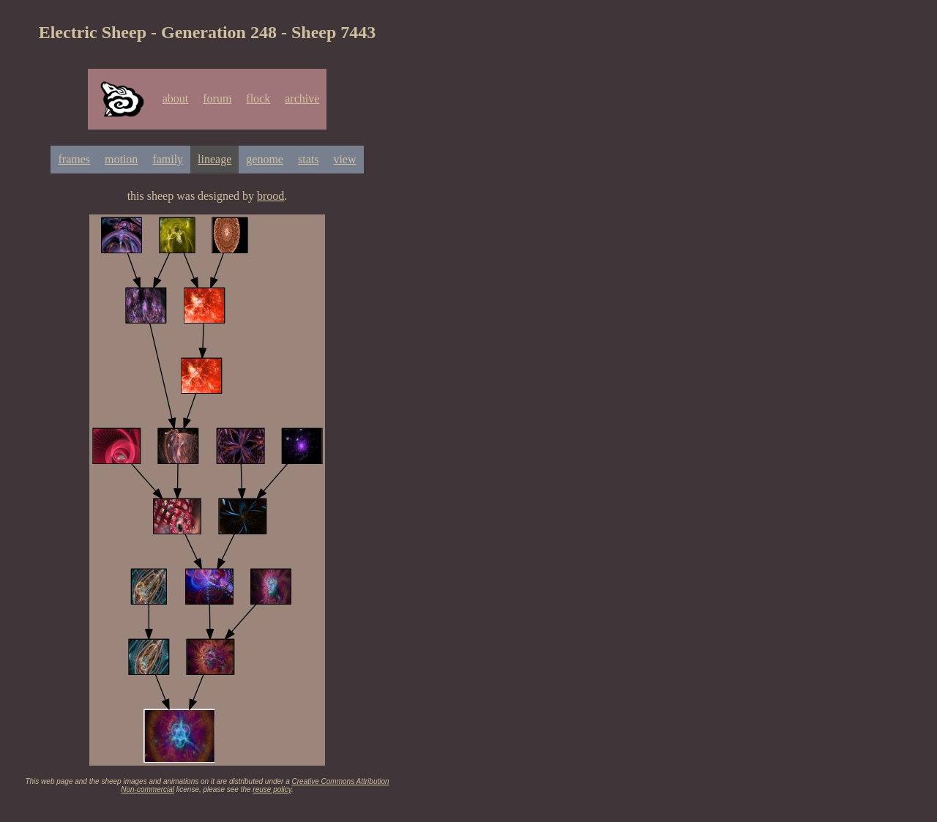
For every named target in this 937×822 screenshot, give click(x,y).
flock (258, 98)
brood (270, 196)
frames (74, 159)
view (344, 159)
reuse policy (272, 789)
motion (121, 159)
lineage (214, 159)
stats (308, 159)
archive (302, 98)
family (167, 159)
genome (264, 159)
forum (217, 98)
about (176, 98)
